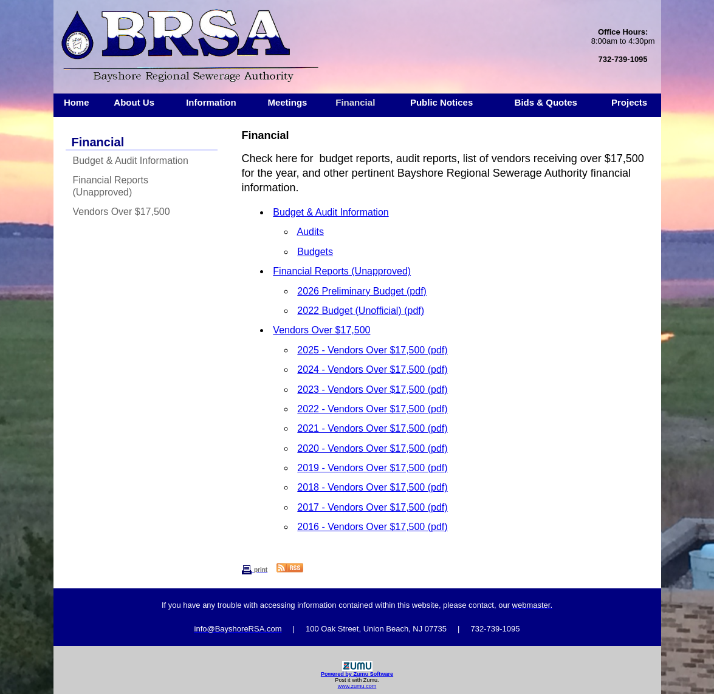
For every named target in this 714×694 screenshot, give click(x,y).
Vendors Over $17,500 (121, 211)
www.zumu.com (357, 686)
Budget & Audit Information (130, 160)
